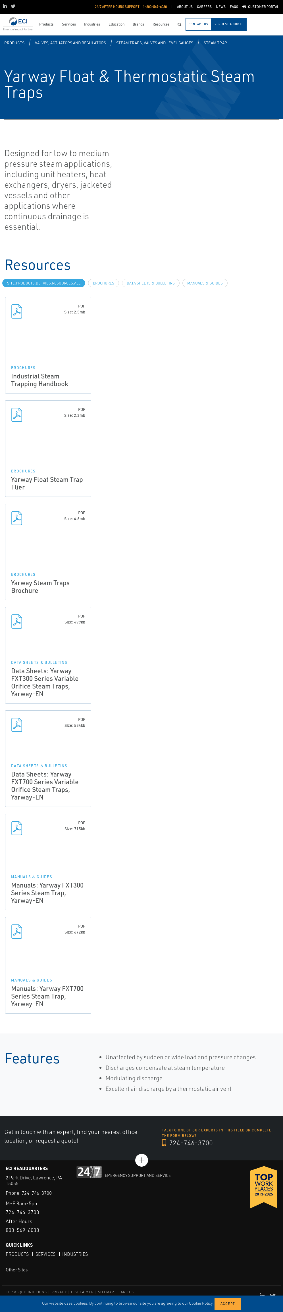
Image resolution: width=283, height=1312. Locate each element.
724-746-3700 (187, 1143)
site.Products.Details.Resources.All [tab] (43, 283)
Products (14, 42)
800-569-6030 (22, 1230)
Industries (75, 1254)
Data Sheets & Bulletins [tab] (151, 283)
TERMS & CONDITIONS (26, 1292)
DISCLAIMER (82, 1292)
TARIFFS (126, 1292)
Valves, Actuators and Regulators (70, 42)
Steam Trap (215, 42)
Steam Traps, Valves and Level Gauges (154, 42)
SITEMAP (106, 1292)
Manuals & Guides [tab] (205, 283)
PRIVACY (59, 1292)
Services (45, 1254)
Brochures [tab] (103, 283)
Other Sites (17, 1270)
